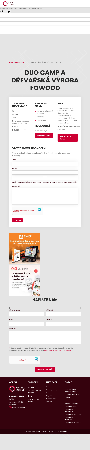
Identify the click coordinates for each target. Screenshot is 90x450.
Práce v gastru (51, 393)
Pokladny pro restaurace (69, 410)
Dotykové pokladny (71, 403)
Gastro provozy (51, 390)
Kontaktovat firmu (66, 137)
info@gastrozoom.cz (19, 407)
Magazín (49, 396)
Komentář (16, 186)
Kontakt (49, 402)
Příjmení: (49, 310)
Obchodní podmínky (72, 394)
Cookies (67, 397)
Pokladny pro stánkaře (73, 422)
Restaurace (19, 62)
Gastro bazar (50, 399)
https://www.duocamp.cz (69, 126)
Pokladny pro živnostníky (69, 418)
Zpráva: (12, 329)
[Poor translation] (7, 11)
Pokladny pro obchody (73, 414)
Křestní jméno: (15, 310)
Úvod (11, 62)
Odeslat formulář (45, 369)
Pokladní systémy (71, 406)
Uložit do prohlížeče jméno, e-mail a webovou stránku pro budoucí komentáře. (44, 182)
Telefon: (49, 319)
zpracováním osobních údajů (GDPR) (57, 350)
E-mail (15, 168)
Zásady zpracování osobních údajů (71, 390)
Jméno (15, 159)
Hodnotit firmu (44, 135)
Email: (11, 319)
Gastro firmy (50, 387)
